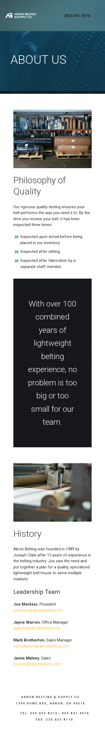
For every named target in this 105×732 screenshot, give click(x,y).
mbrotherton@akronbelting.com (41, 646)
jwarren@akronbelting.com (36, 628)
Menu (97, 15)
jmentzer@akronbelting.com (38, 610)
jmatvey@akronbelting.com (37, 664)
